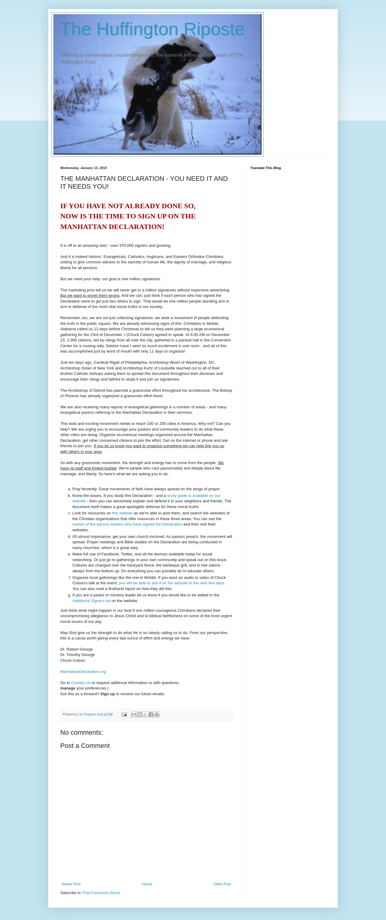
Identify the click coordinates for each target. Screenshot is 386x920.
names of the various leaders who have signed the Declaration (127, 524)
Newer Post (71, 884)
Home (147, 884)
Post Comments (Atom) (101, 893)
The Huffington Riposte (152, 29)
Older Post (222, 884)
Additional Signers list (91, 600)
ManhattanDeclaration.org (83, 671)
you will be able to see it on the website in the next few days (171, 583)
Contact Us (81, 682)
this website (122, 513)
